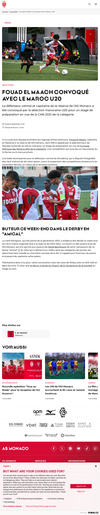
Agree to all (81, 486)
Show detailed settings (12, 506)
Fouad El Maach (77, 139)
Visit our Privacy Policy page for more (41, 506)
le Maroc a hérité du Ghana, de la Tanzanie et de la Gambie (61, 265)
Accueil (5, 12)
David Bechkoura (57, 247)
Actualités (13, 12)
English (7, 466)
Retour (6, 22)
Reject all (81, 491)
